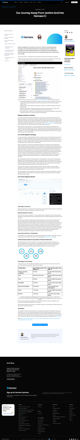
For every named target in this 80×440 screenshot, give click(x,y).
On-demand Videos (56, 418)
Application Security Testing (24, 423)
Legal (70, 418)
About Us (71, 406)
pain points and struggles (42, 99)
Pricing (31, 2)
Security (70, 416)
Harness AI (40, 406)
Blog (54, 406)
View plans (40, 413)
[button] (16, 2)
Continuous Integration (23, 408)
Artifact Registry (22, 418)
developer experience (49, 123)
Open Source (26, 2)
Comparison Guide (56, 408)
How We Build (12, 6)
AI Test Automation (22, 430)
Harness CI (59, 316)
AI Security (21, 427)
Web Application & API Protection (25, 425)
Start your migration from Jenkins (40, 324)
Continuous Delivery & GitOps (24, 406)
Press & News (71, 408)
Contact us (67, 2)
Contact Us (71, 413)
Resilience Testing (22, 413)
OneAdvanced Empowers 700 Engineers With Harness (34, 318)
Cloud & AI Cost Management (24, 428)
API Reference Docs (41, 428)
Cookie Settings (54, 439)
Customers (21, 2)
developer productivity (48, 236)
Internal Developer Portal (23, 420)
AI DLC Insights (21, 422)
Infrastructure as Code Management (25, 411)
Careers (70, 411)
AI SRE (20, 415)
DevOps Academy (56, 413)
